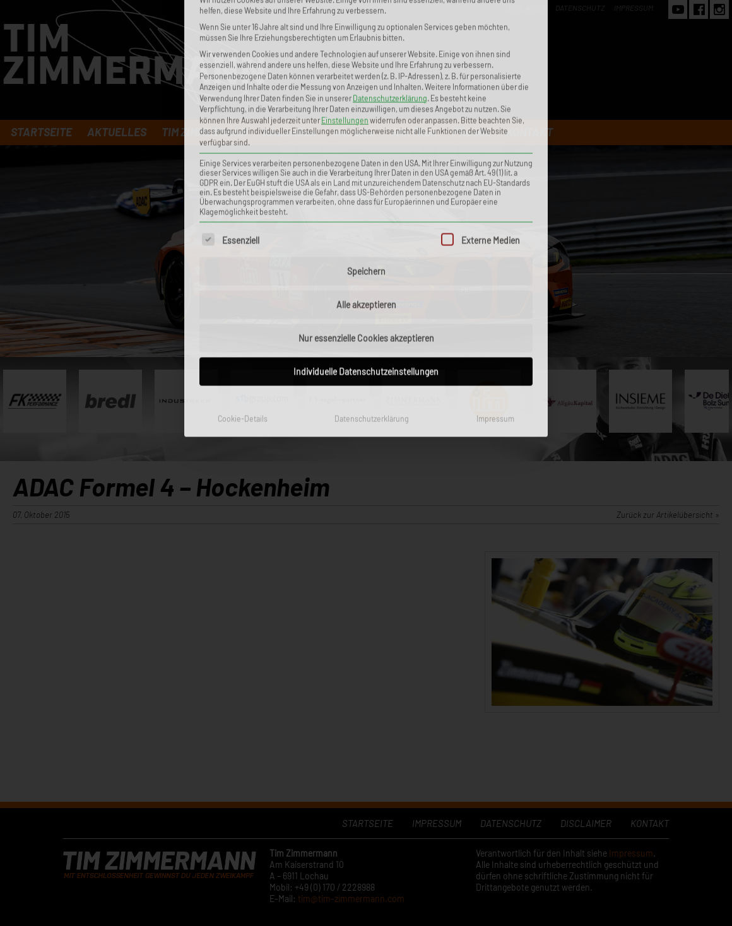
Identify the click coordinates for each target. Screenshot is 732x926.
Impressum (495, 266)
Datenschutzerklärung (371, 266)
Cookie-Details (243, 266)
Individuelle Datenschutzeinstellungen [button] (366, 219)
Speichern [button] (366, 119)
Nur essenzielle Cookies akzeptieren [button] (366, 185)
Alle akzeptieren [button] (366, 152)
